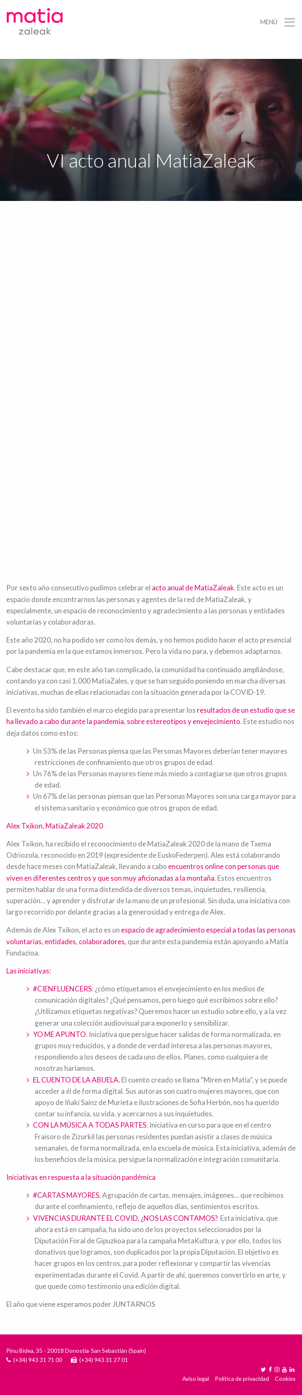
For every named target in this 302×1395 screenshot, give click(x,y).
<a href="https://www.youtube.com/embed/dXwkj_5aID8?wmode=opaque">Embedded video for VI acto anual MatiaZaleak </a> (151, 473)
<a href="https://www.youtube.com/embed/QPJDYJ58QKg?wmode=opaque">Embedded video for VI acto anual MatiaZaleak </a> (151, 310)
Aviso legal (195, 1378)
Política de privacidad (242, 1378)
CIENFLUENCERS (64, 988)
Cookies (285, 1378)
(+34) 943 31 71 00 (37, 1359)
